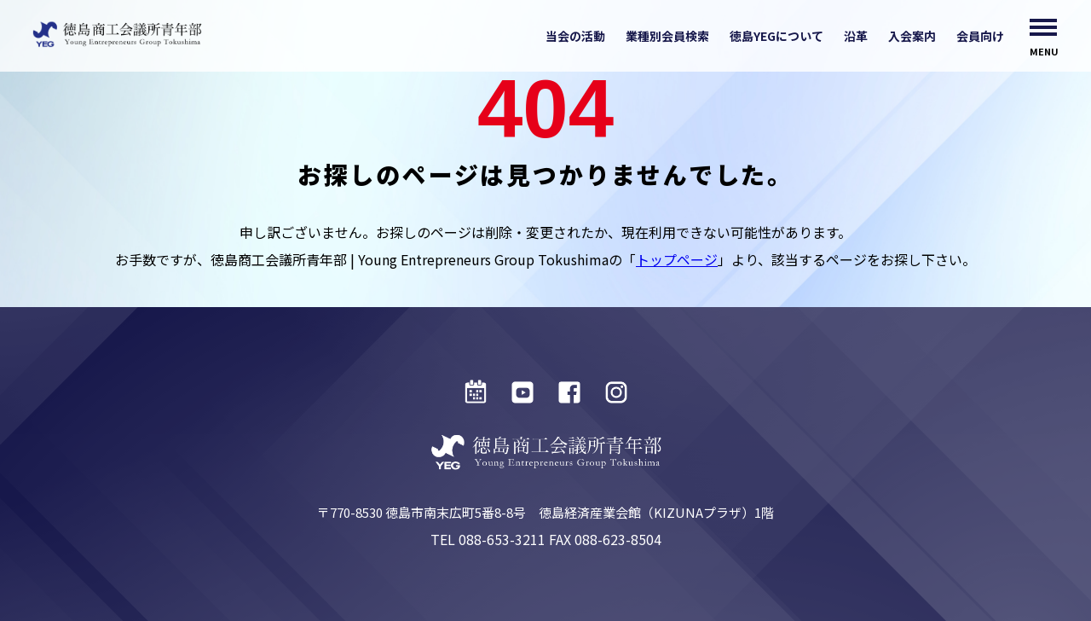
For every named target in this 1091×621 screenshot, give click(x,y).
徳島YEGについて (776, 35)
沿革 (856, 35)
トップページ (677, 259)
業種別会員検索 (667, 35)
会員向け (980, 35)
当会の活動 (575, 35)
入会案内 (912, 35)
